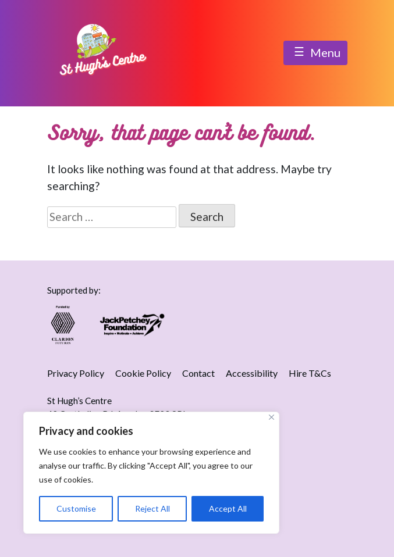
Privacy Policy (75, 373)
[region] (151, 473)
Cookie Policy (143, 373)
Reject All (152, 508)
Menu (315, 53)
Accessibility (252, 373)
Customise (76, 508)
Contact (198, 373)
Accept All (228, 508)
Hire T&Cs (310, 373)
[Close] (271, 417)
